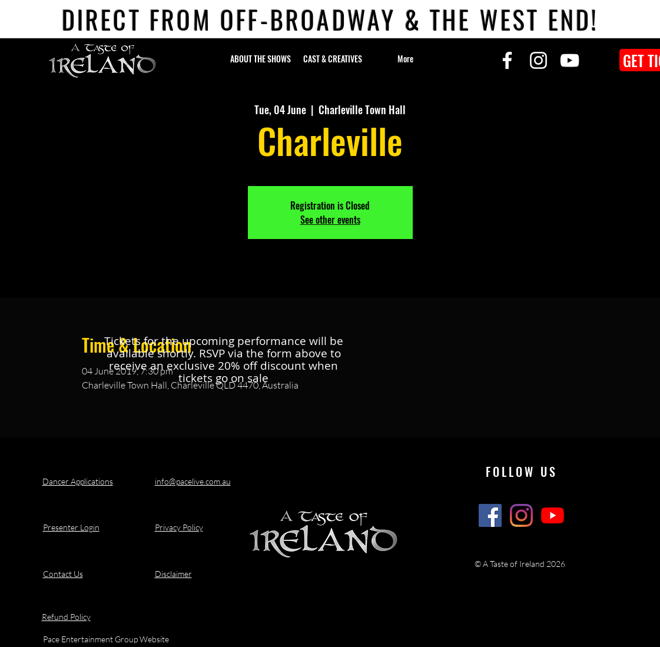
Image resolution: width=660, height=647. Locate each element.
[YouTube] (569, 60)
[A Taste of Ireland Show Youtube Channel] (552, 515)
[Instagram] (538, 60)
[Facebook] (507, 60)
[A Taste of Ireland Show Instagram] (521, 515)
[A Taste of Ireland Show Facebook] (490, 515)
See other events (330, 220)
